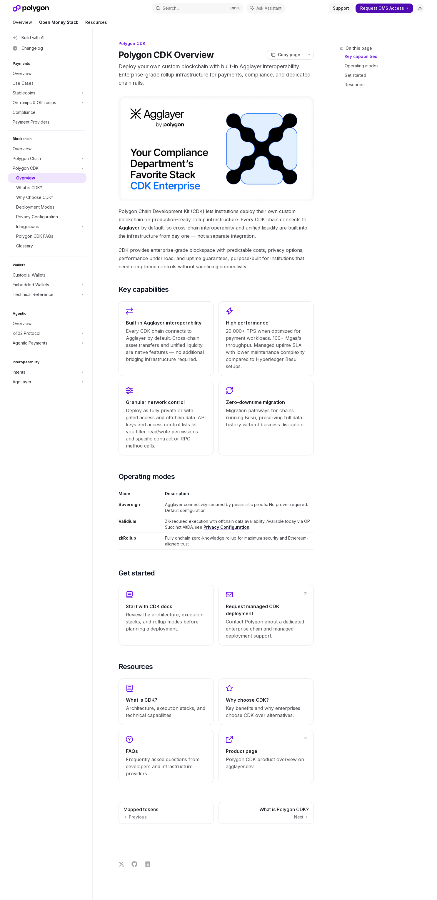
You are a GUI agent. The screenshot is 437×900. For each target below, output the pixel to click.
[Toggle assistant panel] (266, 8)
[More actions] (309, 55)
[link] (166, 615)
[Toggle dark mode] (420, 8)
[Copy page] (285, 55)
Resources (96, 24)
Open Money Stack (58, 24)
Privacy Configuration (226, 527)
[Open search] (197, 8)
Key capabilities (361, 56)
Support (341, 8)
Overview (22, 24)
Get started (355, 75)
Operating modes (361, 65)
